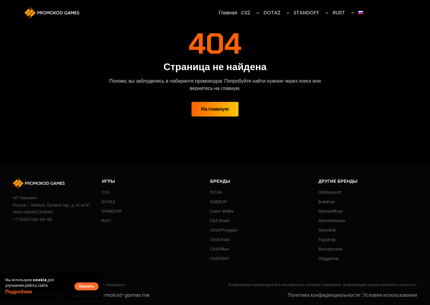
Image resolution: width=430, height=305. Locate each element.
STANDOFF (306, 12)
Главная (228, 12)
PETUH (213, 192)
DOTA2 (271, 12)
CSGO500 (216, 258)
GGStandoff (327, 192)
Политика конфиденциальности (324, 295)
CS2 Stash (217, 221)
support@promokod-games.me (111, 295)
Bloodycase (327, 249)
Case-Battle (219, 211)
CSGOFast (217, 239)
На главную (215, 109)
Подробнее (18, 291)
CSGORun (216, 249)
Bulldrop (324, 202)
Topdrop (324, 239)
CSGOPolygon (221, 230)
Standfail (324, 230)
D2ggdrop (326, 258)
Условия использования (390, 295)
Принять (86, 286)
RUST (339, 12)
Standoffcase (329, 221)
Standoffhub (328, 211)
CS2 (245, 12)
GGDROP (215, 202)
